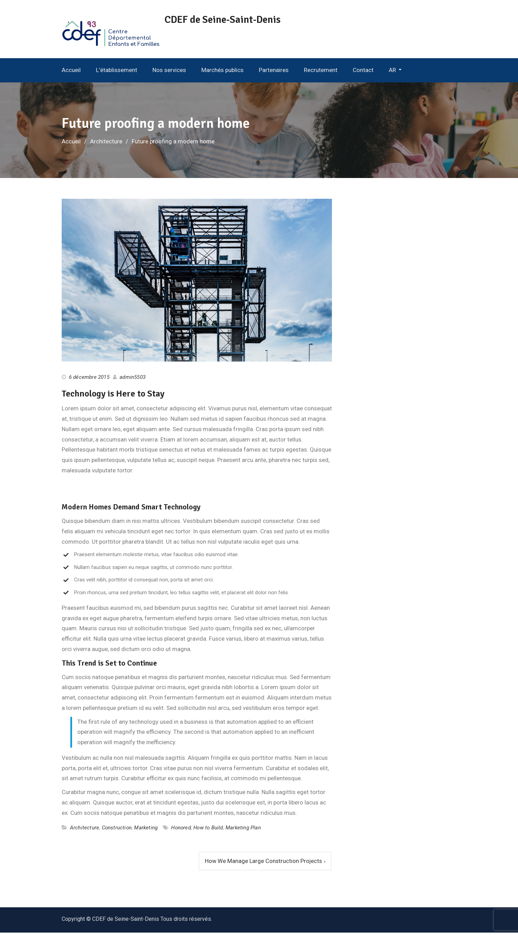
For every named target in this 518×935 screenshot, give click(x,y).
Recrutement (320, 72)
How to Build (208, 830)
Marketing (146, 830)
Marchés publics (222, 72)
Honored (181, 830)
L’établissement (116, 72)
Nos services (169, 72)
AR (392, 72)
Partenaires (274, 72)
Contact (363, 72)
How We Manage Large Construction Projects (262, 863)
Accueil (71, 72)
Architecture (84, 830)
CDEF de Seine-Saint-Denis (230, 19)
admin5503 (133, 379)
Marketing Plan (243, 830)
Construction (117, 830)
